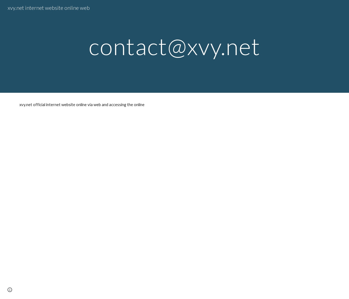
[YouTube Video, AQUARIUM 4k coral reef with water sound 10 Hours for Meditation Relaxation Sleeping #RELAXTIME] (174, 207)
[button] (10, 290)
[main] (174, 46)
